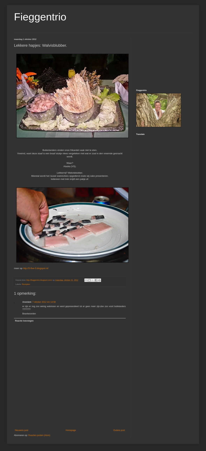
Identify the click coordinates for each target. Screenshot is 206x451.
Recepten (26, 284)
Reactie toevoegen (24, 321)
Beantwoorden (29, 313)
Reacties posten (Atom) (39, 435)
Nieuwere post (21, 430)
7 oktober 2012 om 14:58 (44, 302)
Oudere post (119, 430)
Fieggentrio (40, 17)
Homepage (71, 430)
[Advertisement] (69, 414)
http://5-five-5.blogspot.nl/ (35, 268)
